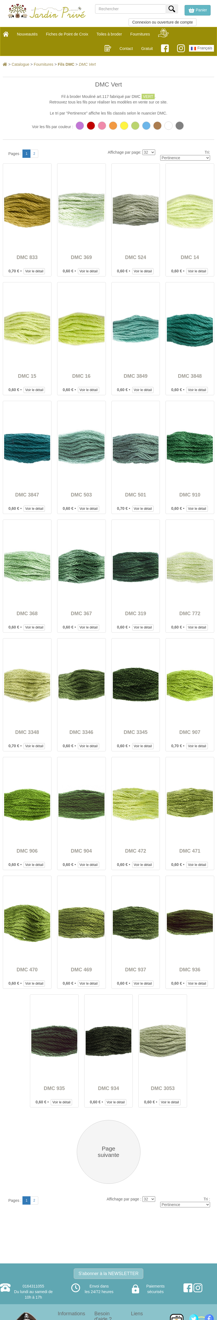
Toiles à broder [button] (109, 34)
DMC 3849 (135, 376)
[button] (197, 10)
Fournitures (43, 64)
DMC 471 (189, 851)
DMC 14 (190, 257)
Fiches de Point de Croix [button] (67, 34)
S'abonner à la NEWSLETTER (108, 1273)
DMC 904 (81, 851)
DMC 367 (81, 613)
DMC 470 (27, 969)
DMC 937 (135, 969)
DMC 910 (189, 495)
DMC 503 (81, 495)
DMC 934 (108, 1088)
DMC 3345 (135, 732)
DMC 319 (135, 613)
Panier (197, 10)
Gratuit (147, 48)
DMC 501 (135, 495)
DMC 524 (135, 257)
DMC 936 (189, 969)
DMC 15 (27, 376)
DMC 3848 (190, 376)
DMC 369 (81, 257)
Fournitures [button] (140, 34)
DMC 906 (27, 851)
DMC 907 (189, 732)
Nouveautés (27, 34)
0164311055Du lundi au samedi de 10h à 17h (33, 1291)
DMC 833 (27, 257)
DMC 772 (189, 613)
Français (201, 48)
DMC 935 (54, 1088)
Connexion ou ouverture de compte (162, 22)
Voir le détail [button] (34, 271)
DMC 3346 (81, 732)
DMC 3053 (163, 1088)
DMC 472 (135, 851)
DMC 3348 (27, 732)
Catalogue (20, 64)
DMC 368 (27, 613)
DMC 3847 (27, 495)
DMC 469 (81, 969)
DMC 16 (81, 376)
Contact (126, 48)
